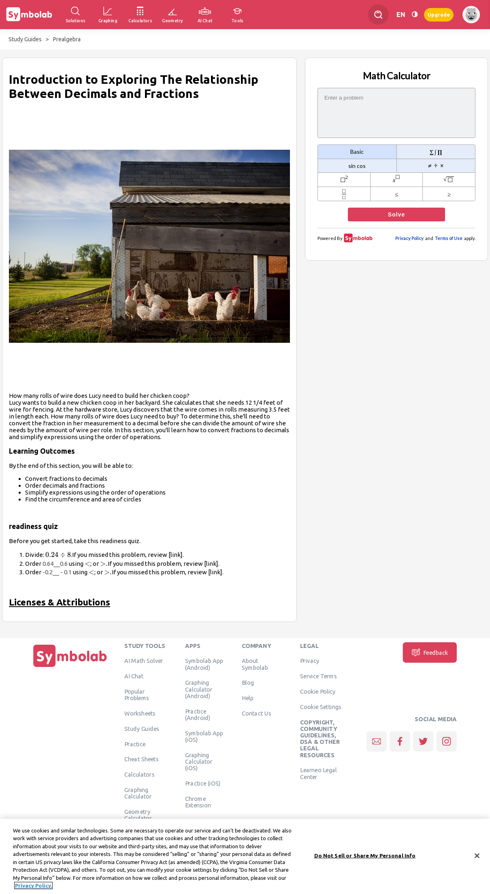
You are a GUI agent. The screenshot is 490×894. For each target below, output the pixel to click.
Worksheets (140, 713)
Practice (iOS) (202, 783)
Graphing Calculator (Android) (199, 689)
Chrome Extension (198, 801)
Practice (134, 744)
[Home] (70, 667)
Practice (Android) (198, 714)
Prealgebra (67, 39)
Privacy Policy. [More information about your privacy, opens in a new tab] (33, 889)
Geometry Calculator (138, 814)
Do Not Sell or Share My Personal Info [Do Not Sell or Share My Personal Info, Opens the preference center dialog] (365, 859)
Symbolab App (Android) (204, 664)
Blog (248, 683)
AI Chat (134, 676)
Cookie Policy (317, 691)
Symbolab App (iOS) (204, 736)
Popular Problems (136, 694)
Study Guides (25, 39)
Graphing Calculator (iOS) (199, 761)
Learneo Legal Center (318, 773)
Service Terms (318, 676)
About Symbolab (255, 664)
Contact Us (256, 713)
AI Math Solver (143, 661)
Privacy (309, 661)
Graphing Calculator (138, 792)
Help (248, 697)
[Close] (477, 859)
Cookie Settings (320, 706)
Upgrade (439, 14)
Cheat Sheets (141, 759)
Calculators (139, 774)
